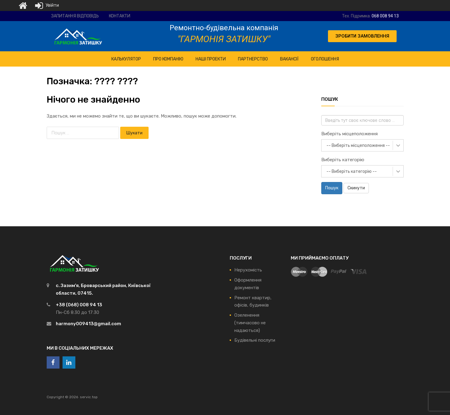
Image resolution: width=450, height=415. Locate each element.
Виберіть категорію (342, 159)
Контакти (119, 16)
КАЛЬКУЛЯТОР (126, 59)
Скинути (356, 188)
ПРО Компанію (168, 59)
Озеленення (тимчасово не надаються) (250, 322)
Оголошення (325, 59)
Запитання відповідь (75, 16)
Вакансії (289, 59)
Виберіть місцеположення (349, 134)
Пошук (331, 188)
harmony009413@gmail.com (88, 323)
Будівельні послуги (254, 340)
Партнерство (253, 59)
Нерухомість (248, 270)
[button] (362, 36)
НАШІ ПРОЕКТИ (211, 59)
